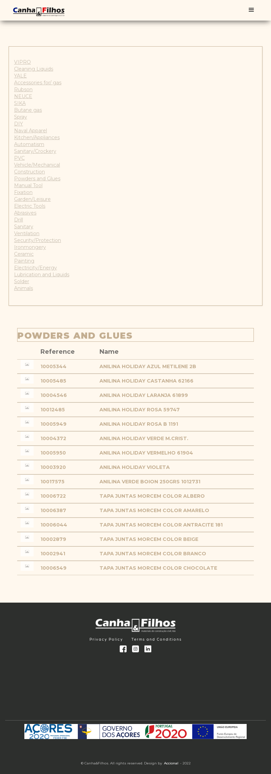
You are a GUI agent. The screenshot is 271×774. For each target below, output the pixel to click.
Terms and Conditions (156, 639)
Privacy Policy (106, 639)
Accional (171, 763)
